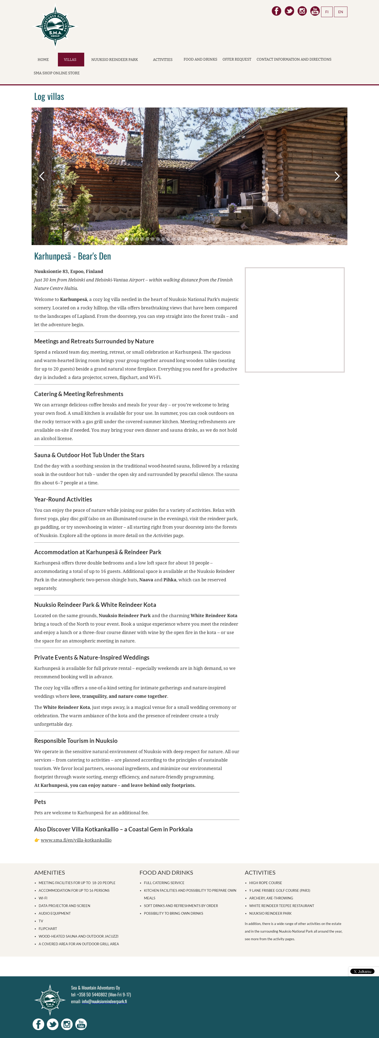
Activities (163, 59)
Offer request (236, 59)
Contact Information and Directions (294, 59)
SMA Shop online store (57, 73)
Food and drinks (200, 59)
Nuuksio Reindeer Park (114, 59)
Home (43, 59)
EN (340, 11)
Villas (70, 59)
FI (326, 11)
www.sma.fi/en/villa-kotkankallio (76, 840)
